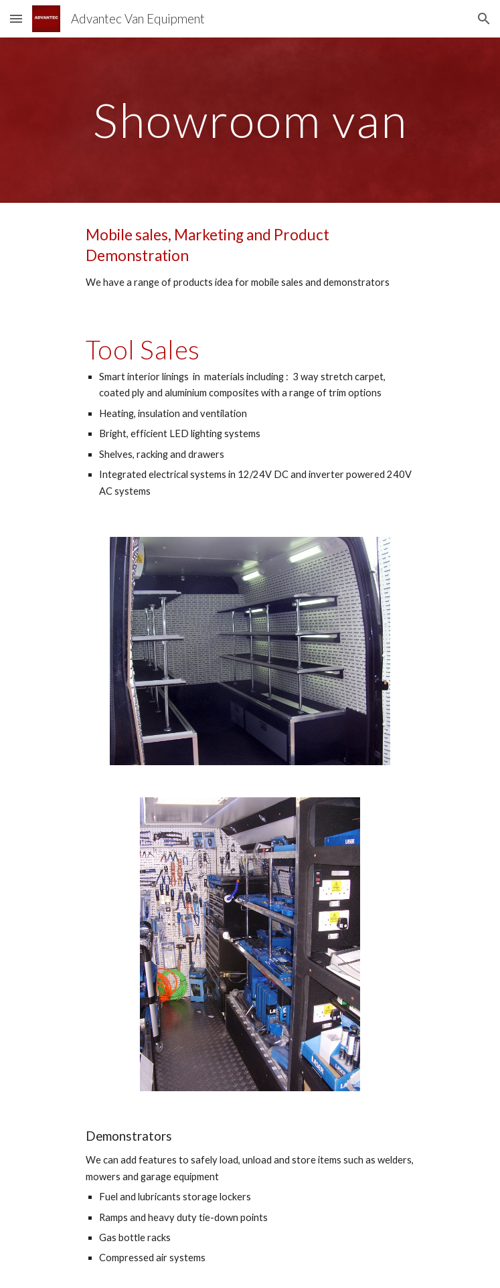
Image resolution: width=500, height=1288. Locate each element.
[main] (250, 120)
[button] (16, 18)
